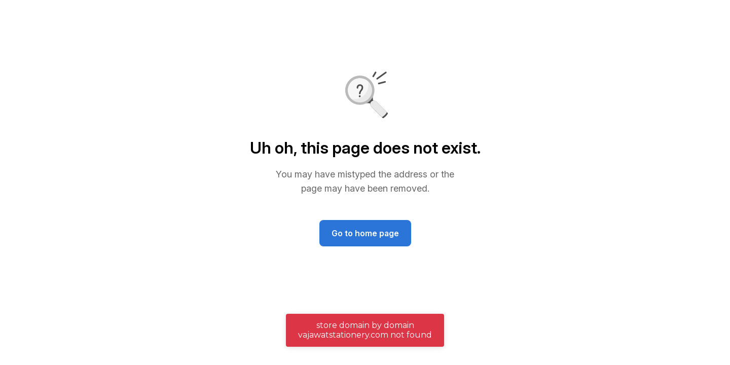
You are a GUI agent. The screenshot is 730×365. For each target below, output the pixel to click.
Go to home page (365, 233)
